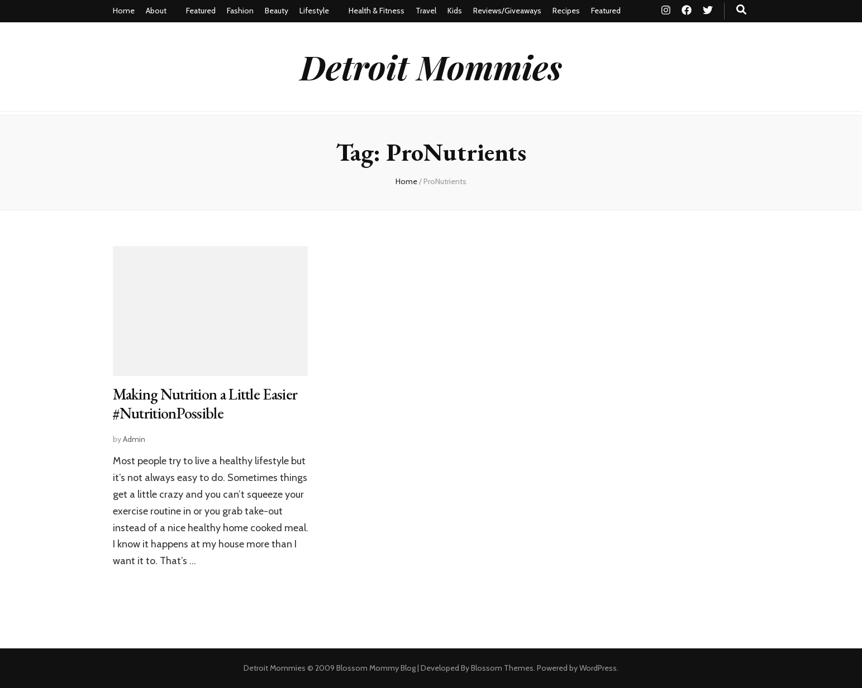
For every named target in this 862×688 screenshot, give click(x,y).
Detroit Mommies (431, 66)
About (156, 11)
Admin (134, 439)
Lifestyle (314, 11)
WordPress (598, 668)
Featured (201, 11)
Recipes (566, 11)
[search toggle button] (741, 9)
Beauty (276, 11)
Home (124, 11)
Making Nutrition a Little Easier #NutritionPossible (205, 403)
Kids (454, 11)
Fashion (240, 11)
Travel (426, 11)
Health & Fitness (376, 11)
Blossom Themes (502, 668)
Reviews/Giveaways (507, 11)
